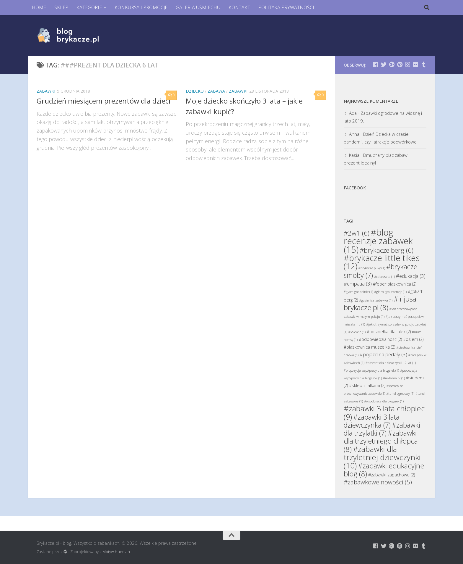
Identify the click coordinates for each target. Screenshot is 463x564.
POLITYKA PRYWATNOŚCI (286, 7)
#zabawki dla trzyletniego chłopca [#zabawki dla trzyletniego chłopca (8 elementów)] (381, 441)
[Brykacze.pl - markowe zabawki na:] (376, 64)
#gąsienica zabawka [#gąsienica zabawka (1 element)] (375, 300)
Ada (353, 113)
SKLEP (61, 7)
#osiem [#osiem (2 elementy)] (413, 339)
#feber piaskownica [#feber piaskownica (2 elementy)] (394, 284)
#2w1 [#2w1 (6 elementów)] (356, 232)
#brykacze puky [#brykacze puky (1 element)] (371, 268)
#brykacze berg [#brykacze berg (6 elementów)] (386, 250)
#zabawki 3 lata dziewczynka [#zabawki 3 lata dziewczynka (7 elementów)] (372, 421)
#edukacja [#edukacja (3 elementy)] (410, 276)
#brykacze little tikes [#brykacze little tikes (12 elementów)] (382, 262)
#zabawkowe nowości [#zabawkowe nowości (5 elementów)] (378, 482)
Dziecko (195, 91)
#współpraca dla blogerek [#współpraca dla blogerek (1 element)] (384, 401)
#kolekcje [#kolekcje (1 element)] (357, 332)
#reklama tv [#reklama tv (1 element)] (394, 378)
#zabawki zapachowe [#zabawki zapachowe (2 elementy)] (391, 475)
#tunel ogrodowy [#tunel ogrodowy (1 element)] (400, 393)
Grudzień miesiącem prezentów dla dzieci (103, 101)
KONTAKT (239, 7)
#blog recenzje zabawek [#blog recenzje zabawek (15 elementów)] (378, 240)
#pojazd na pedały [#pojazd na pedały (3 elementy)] (383, 354)
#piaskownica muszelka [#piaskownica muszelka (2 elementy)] (369, 347)
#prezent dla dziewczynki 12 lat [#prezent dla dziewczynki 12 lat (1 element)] (391, 363)
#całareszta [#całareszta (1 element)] (384, 277)
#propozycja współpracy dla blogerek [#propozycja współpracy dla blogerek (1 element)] (371, 370)
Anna (354, 134)
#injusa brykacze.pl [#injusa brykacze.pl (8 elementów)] (380, 303)
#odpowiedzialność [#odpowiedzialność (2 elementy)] (380, 339)
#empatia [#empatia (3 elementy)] (358, 283)
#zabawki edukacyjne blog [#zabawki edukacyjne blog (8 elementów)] (384, 469)
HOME (39, 7)
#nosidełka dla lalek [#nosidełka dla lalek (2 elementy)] (389, 331)
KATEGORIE (89, 7)
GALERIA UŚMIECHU (198, 7)
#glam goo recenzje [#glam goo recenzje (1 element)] (390, 292)
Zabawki (46, 91)
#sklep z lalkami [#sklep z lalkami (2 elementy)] (367, 385)
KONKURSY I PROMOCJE (141, 7)
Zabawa (216, 91)
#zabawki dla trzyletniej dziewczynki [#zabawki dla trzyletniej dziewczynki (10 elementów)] (382, 457)
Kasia (354, 155)
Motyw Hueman (116, 551)
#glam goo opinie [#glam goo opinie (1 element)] (358, 292)
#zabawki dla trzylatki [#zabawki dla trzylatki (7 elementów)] (382, 429)
